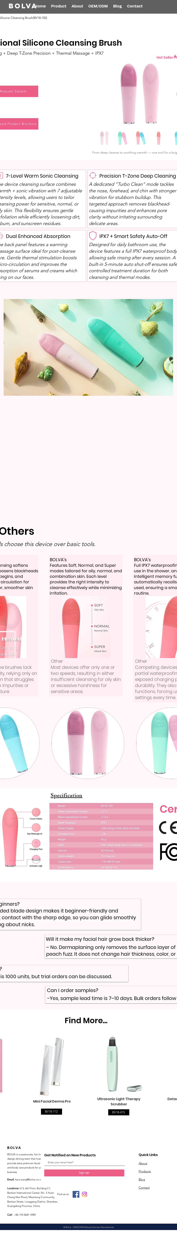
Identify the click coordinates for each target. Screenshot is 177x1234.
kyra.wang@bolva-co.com (30, 1179)
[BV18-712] (51, 1112)
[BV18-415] (118, 1112)
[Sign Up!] (84, 1172)
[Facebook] (76, 1194)
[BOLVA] (29, 6)
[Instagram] (84, 1194)
